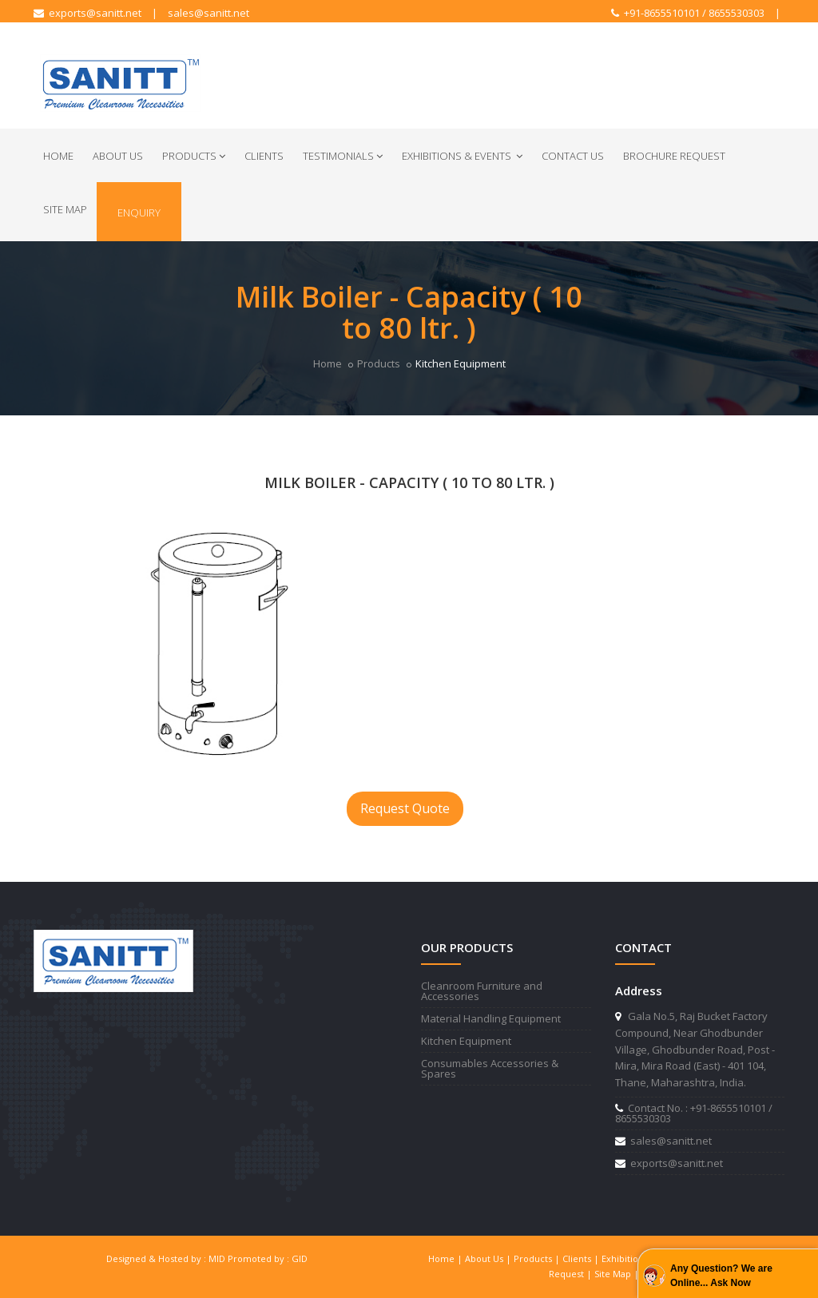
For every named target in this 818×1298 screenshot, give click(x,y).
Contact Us (573, 156)
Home (58, 156)
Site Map (65, 209)
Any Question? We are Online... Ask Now (721, 1275)
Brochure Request (674, 156)
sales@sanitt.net (208, 13)
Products (193, 156)
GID (300, 1258)
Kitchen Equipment (466, 1041)
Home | (446, 1258)
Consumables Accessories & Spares (489, 1068)
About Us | (489, 1258)
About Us (118, 156)
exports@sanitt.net (87, 13)
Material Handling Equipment (491, 1018)
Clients (264, 156)
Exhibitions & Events (462, 156)
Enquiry (139, 212)
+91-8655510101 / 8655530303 (687, 13)
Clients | (582, 1258)
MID (216, 1258)
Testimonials (343, 156)
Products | (538, 1258)
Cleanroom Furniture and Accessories (481, 990)
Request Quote (405, 808)
